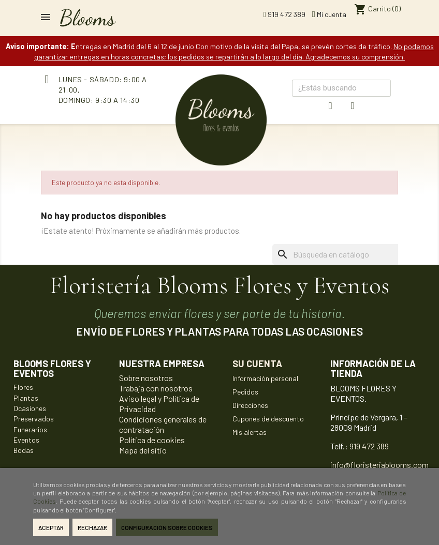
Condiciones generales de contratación (163, 424)
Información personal (265, 378)
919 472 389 (284, 14)
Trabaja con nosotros (156, 388)
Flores (23, 387)
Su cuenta (257, 363)
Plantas (25, 397)
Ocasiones (29, 408)
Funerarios (30, 429)
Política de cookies (152, 440)
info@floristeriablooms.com (379, 465)
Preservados (33, 418)
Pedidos (245, 391)
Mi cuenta (329, 14)
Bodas (23, 450)
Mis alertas (249, 432)
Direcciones (250, 405)
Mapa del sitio (143, 450)
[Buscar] (350, 254)
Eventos (26, 439)
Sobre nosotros (146, 378)
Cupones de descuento (268, 418)
